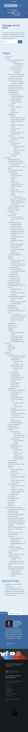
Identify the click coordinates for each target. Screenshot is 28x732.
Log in (7, 701)
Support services (9, 354)
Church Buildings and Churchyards (17, 356)
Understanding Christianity (17, 561)
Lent (12, 220)
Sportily (13, 110)
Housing (10, 467)
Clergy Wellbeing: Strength (17, 341)
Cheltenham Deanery (16, 224)
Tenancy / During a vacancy (18, 480)
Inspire (13, 188)
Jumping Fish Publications (14, 547)
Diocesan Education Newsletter (16, 514)
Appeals (10, 345)
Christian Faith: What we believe (16, 74)
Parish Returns (12, 500)
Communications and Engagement (16, 390)
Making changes (15, 383)
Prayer (9, 312)
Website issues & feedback (12, 699)
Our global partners (13, 92)
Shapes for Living (12, 327)
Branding (13, 408)
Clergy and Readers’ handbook (16, 163)
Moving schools (18, 197)
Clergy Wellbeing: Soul (16, 339)
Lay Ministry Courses (13, 276)
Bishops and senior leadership (15, 60)
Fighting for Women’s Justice (18, 410)
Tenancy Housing (15, 482)
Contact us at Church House (15, 80)
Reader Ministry (12, 323)
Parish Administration (13, 498)
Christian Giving (15, 431)
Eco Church (14, 213)
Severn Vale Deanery (16, 246)
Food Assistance (12, 462)
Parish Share (14, 444)
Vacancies (10, 135)
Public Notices (14, 384)
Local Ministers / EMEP (14, 282)
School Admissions (16, 541)
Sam (23, 34)
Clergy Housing (15, 473)
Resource (13, 195)
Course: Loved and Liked (17, 218)
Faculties (13, 381)
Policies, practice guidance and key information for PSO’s (17, 121)
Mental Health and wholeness (15, 283)
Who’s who (11, 141)
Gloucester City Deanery (17, 229)
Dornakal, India (15, 94)
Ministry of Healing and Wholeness (16, 296)
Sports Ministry (15, 112)
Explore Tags (11, 347)
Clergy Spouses (15, 164)
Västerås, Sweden (15, 99)
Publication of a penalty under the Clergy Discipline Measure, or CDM (18, 491)
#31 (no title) (8, 56)
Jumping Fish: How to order (18, 549)
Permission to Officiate (13, 309)
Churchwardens (12, 388)
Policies (10, 552)
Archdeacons (14, 62)
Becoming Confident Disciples (15, 161)
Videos (10, 350)
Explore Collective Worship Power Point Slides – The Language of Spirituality (16, 523)
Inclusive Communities (13, 267)
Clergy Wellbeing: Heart (17, 336)
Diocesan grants (15, 439)
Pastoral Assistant (15, 278)
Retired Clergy (11, 325)
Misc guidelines (12, 305)
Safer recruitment (15, 128)
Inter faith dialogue (12, 274)
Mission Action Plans (13, 494)
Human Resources (12, 484)
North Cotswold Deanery (17, 244)
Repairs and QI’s (15, 386)
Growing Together (15, 182)
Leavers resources (12, 550)
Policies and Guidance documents (16, 554)
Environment (11, 211)
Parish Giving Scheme (19, 435)
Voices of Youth (18, 406)
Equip (12, 179)
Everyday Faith (12, 215)
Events (11, 613)
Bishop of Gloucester (16, 67)
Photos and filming (15, 420)
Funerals (10, 258)
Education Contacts (13, 516)
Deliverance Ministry (13, 208)
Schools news (11, 348)
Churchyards (14, 372)
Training (13, 130)
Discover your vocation (14, 209)
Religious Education (13, 556)
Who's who (8, 686)
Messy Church (14, 190)
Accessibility (14, 395)
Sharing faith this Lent (10, 595)
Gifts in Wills (17, 433)
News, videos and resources (18, 117)
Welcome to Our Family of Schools (13, 507)
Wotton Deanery (15, 253)
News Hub (7, 343)
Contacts (13, 116)
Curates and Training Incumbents (16, 206)
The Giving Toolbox (19, 437)
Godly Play (14, 181)
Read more (12, 643)
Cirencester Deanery (16, 226)
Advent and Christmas (16, 217)
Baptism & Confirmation (14, 159)
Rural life (10, 503)
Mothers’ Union (15, 273)
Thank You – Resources (17, 76)
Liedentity (13, 411)
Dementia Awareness (16, 269)
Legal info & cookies (11, 693)
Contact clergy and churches (15, 78)
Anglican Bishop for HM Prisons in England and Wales (17, 399)
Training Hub (11, 505)
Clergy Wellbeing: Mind (17, 337)
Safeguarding (11, 114)
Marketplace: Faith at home (18, 231)
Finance (10, 429)
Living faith (8, 157)
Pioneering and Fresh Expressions (16, 310)
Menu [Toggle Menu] (14, 1)
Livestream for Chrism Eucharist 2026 (14, 591)
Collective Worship (12, 512)
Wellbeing (10, 330)
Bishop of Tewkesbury (16, 69)
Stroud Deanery (15, 247)
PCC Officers (11, 502)
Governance (11, 536)
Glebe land (14, 475)
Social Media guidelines (17, 422)
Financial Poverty (12, 460)
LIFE (7, 665)
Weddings (10, 328)
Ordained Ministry (12, 307)
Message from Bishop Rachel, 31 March (15, 593)
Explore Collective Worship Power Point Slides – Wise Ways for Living (16, 529)
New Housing (11, 496)
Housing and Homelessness (18, 271)
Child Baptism (14, 173)
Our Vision (10, 105)
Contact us (8, 688)
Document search (12, 426)
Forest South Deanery (16, 227)
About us (7, 58)
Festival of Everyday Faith (14, 222)
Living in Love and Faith (14, 280)
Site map (7, 352)
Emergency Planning (13, 428)
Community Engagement (14, 424)
